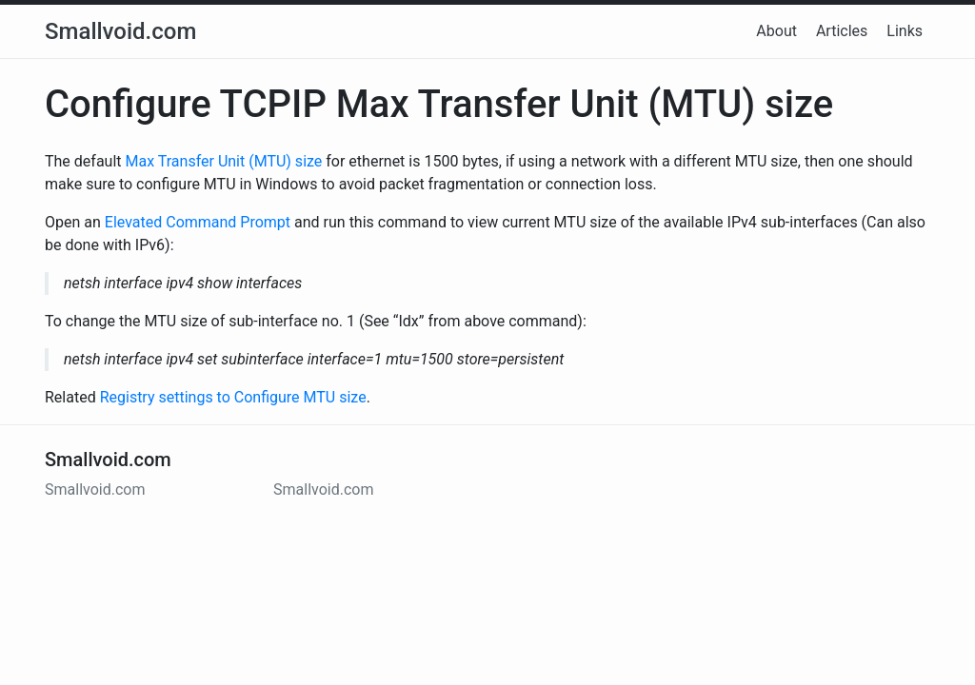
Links (904, 31)
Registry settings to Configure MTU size (233, 397)
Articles (841, 31)
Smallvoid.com (120, 31)
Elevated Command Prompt (197, 222)
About (776, 31)
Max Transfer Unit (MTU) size (224, 161)
